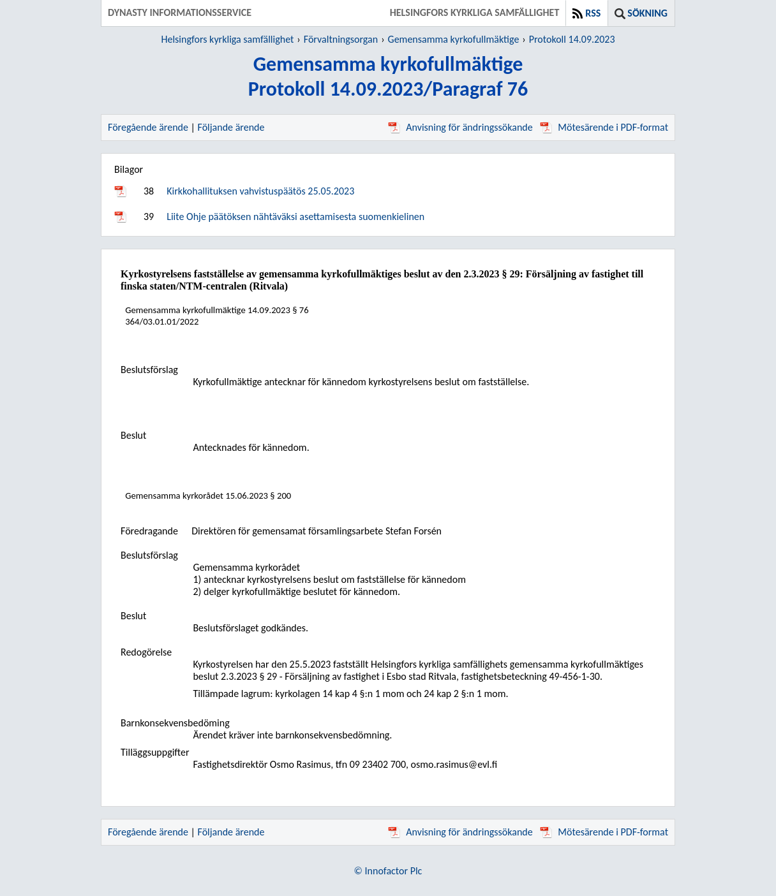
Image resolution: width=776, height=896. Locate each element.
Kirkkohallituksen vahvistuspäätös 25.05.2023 (260, 191)
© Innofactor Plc (388, 871)
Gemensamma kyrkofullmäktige (453, 39)
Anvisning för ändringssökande (460, 127)
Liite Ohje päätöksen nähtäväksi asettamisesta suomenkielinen (295, 216)
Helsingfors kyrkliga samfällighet (227, 39)
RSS (593, 13)
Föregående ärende (148, 127)
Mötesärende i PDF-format (604, 127)
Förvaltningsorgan (341, 39)
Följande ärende (231, 127)
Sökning (647, 13)
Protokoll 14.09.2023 (572, 39)
